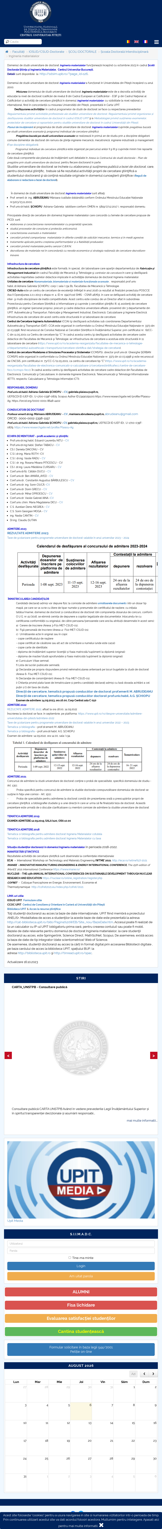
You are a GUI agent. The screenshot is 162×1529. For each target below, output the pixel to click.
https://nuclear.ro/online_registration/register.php (72, 878)
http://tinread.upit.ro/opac (73, 953)
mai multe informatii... (142, 1120)
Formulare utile (32, 900)
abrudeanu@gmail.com (121, 414)
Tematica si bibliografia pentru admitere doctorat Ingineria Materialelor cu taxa (54, 838)
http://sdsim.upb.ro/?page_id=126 (64, 74)
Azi (133, 1374)
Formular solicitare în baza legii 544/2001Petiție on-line (81, 1349)
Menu (156, 42)
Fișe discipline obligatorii (22, 144)
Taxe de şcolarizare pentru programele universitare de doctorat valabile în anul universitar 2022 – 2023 (68, 722)
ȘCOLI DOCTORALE (82, 51)
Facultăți (18, 51)
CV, (65, 422)
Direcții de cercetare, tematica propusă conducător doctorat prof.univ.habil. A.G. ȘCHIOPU (83, 696)
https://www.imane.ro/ (66, 869)
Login (81, 1266)
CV (65, 391)
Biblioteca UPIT (16, 909)
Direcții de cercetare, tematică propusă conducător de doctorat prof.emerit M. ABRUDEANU (84, 691)
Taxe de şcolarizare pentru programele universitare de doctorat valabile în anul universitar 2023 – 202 (67, 537)
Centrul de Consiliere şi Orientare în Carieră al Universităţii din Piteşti (64, 904)
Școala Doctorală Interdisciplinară (124, 51)
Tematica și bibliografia (21, 726)
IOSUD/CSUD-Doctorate (46, 51)
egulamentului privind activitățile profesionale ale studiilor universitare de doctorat (58, 113)
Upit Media (15, 1221)
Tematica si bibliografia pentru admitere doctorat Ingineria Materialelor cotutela (54, 834)
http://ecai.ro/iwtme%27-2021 (129, 860)
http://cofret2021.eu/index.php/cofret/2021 (57, 887)
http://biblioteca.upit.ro (34, 953)
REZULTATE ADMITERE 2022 (24, 709)
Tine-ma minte (81, 1258)
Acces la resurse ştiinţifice (45, 909)
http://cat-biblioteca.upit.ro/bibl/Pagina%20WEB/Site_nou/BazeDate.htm (60, 922)
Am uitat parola (81, 1276)
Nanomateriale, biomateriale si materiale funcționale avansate (71, 281)
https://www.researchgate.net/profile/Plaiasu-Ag (44, 427)
